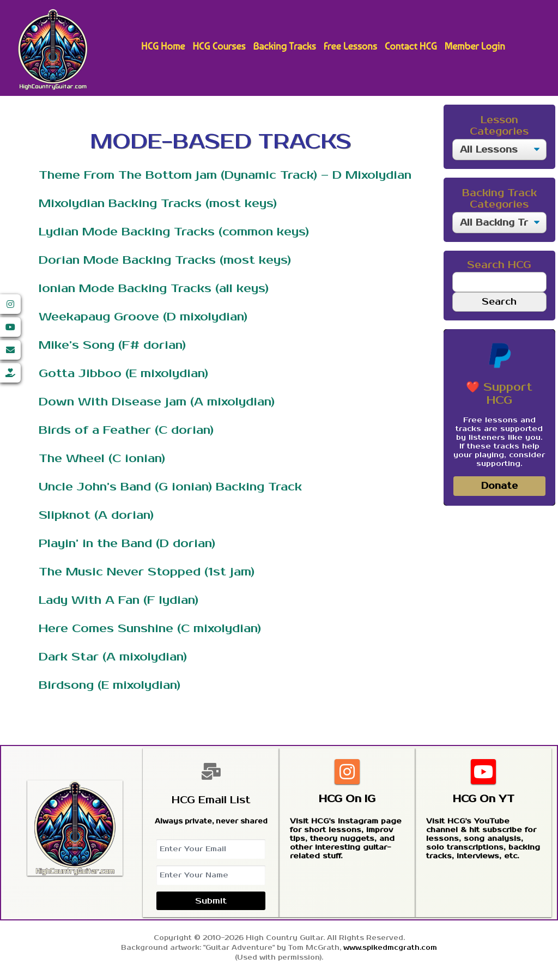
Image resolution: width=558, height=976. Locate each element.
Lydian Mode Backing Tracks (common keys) (174, 232)
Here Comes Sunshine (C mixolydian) (150, 628)
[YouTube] (10, 327)
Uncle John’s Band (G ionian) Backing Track (170, 487)
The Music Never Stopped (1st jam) (146, 572)
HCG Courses (218, 46)
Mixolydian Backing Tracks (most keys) (158, 203)
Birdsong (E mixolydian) (109, 685)
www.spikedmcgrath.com (390, 948)
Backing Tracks (284, 46)
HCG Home (163, 46)
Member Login (475, 46)
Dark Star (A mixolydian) (113, 657)
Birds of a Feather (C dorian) (126, 430)
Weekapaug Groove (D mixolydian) (143, 317)
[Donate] (10, 373)
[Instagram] (10, 304)
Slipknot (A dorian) (96, 515)
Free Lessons (350, 46)
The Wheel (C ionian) (102, 458)
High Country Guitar (53, 49)
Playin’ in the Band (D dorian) (127, 543)
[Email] (10, 350)
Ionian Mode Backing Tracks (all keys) (154, 288)
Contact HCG (411, 46)
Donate (499, 486)
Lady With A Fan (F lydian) (118, 600)
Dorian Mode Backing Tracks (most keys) (165, 260)
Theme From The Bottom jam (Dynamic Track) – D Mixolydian (225, 175)
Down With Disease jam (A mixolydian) (157, 402)
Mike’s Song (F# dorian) (112, 345)
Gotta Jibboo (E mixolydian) (123, 373)
